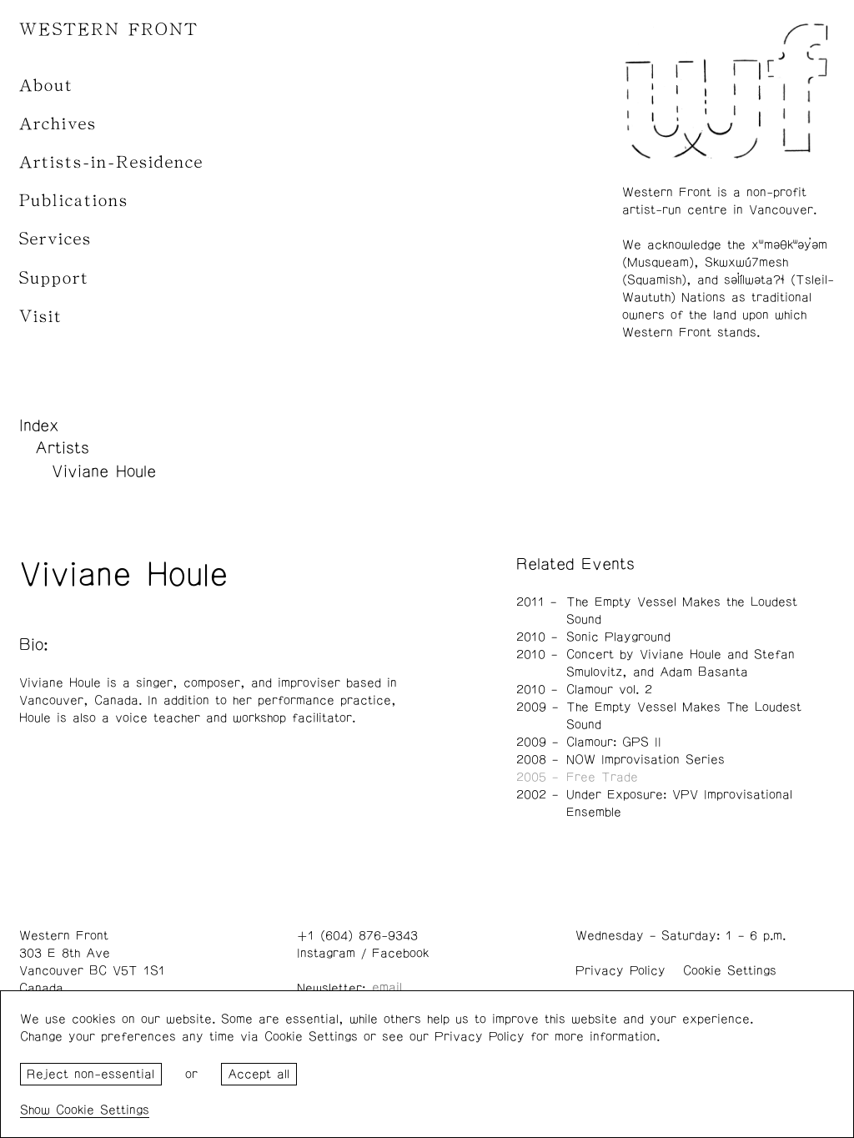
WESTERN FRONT (108, 29)
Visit (41, 316)
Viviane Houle (104, 471)
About (46, 85)
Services (55, 239)
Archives (58, 124)
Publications (73, 200)
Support (54, 278)
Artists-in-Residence (111, 162)
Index (39, 425)
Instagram (326, 953)
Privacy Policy (620, 970)
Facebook (400, 953)
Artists (62, 448)
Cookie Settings (729, 970)
